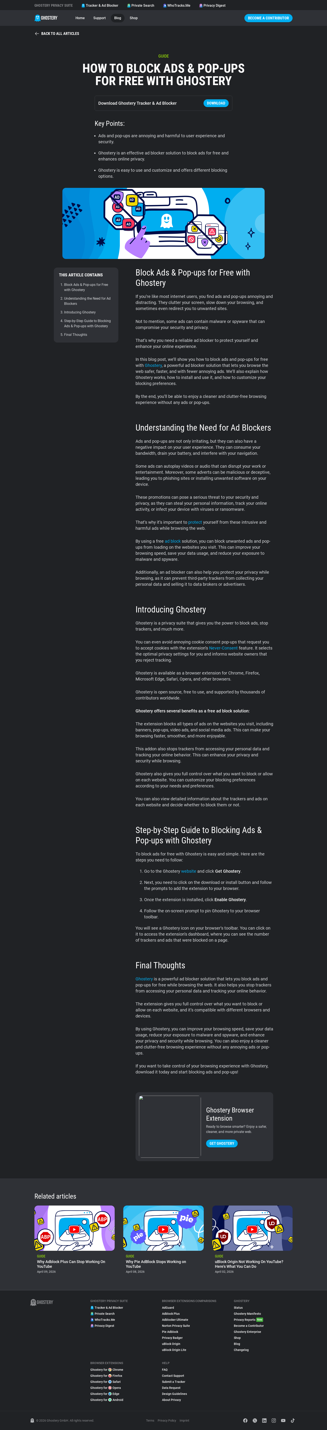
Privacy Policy (167, 1420)
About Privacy (171, 1400)
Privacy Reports (248, 1320)
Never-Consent (223, 648)
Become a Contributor (268, 18)
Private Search (140, 5)
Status (238, 1307)
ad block (173, 541)
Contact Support (173, 1375)
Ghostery (153, 365)
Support (99, 18)
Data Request (171, 1387)
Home (80, 18)
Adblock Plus (171, 1313)
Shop (134, 18)
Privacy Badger (172, 1338)
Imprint (184, 1420)
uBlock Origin (171, 1344)
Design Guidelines (174, 1394)
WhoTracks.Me (176, 5)
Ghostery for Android (106, 1400)
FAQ (165, 1369)
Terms (150, 1420)
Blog (117, 18)
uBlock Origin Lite (174, 1350)
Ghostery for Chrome (106, 1369)
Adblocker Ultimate (175, 1319)
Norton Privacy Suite (176, 1325)
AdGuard (168, 1307)
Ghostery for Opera (105, 1387)
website (188, 871)
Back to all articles (56, 33)
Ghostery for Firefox (106, 1375)
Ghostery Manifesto (247, 1313)
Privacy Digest (212, 5)
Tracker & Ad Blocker (99, 5)
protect (195, 522)
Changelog (241, 1350)
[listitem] (74, 1241)
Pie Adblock (170, 1331)
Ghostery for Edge (104, 1394)
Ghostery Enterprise (247, 1331)
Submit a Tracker (173, 1381)
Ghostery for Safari (105, 1381)
